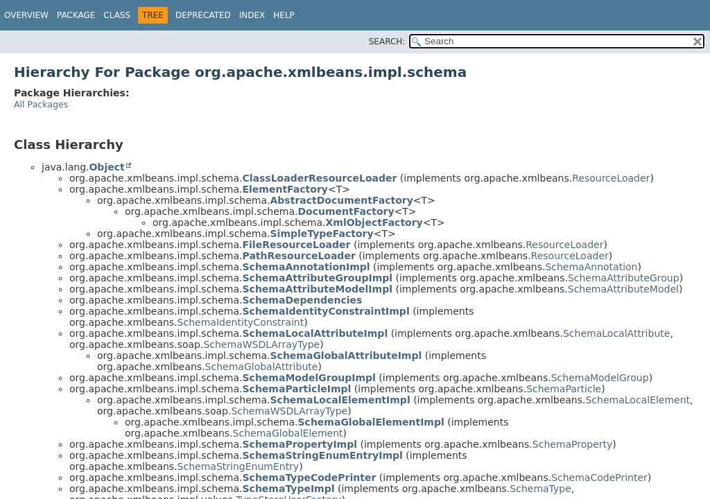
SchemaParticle (563, 388)
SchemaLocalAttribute (616, 333)
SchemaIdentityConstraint (241, 322)
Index (252, 15)
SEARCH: (387, 41)
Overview (26, 15)
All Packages (41, 104)
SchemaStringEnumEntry (239, 466)
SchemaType (540, 488)
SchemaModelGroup (600, 377)
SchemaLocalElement (637, 399)
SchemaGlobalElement (288, 433)
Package (76, 15)
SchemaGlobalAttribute (261, 366)
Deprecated (203, 15)
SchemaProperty (572, 444)
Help (284, 15)
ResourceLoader (611, 178)
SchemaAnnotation (591, 266)
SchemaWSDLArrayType (261, 344)
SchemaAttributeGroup (623, 277)
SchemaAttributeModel (623, 289)
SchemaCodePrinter (599, 477)
